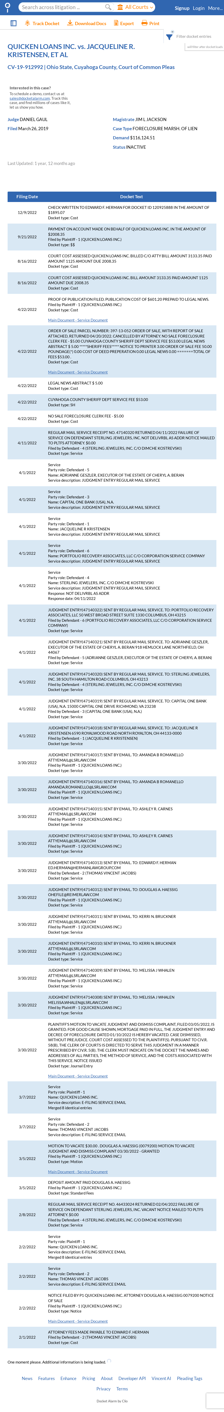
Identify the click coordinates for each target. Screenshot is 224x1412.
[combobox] (173, 22)
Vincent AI (161, 1370)
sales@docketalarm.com (30, 90)
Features (46, 1370)
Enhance (68, 1370)
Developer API (132, 1370)
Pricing (88, 1370)
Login (199, 8)
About (107, 1370)
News (27, 1370)
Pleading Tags (189, 1370)
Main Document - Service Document (78, 312)
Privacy (103, 1380)
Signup (182, 8)
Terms (122, 1380)
